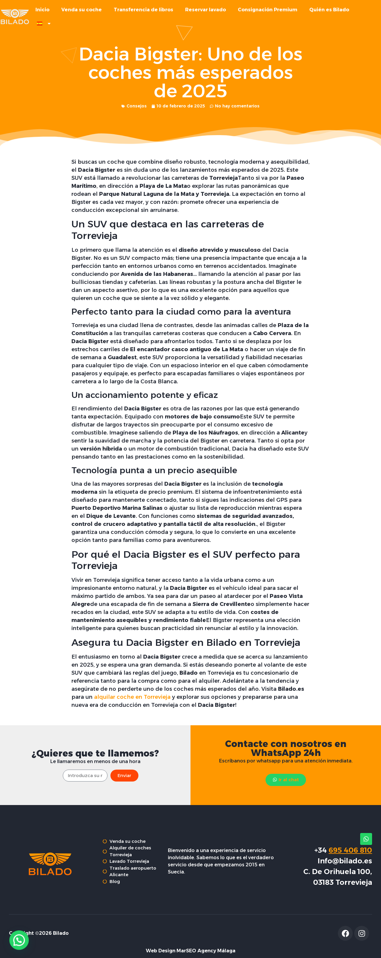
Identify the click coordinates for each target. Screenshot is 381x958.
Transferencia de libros (143, 9)
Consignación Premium (267, 9)
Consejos (137, 116)
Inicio (42, 9)
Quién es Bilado (329, 9)
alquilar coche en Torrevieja (132, 707)
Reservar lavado (205, 9)
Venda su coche (81, 9)
